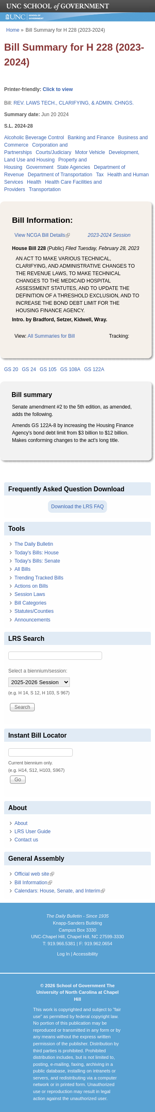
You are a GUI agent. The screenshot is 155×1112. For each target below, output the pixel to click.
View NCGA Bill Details (42, 235)
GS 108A (70, 369)
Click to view (58, 89)
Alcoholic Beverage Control (34, 137)
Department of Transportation (60, 175)
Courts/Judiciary (53, 152)
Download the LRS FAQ (77, 506)
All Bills (22, 569)
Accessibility (85, 953)
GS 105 (48, 369)
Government (39, 167)
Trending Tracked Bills (38, 578)
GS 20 (11, 369)
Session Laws (29, 594)
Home (12, 30)
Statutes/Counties (34, 611)
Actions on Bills (31, 586)
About (20, 823)
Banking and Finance (91, 137)
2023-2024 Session (109, 235)
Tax (100, 175)
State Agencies (73, 167)
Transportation (45, 189)
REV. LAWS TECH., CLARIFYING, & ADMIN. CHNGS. (74, 103)
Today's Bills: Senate (37, 561)
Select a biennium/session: (37, 671)
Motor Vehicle (90, 152)
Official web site (34, 874)
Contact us (26, 840)
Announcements (32, 620)
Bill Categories (30, 603)
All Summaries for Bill (51, 336)
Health (34, 182)
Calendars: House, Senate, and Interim (59, 891)
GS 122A (94, 369)
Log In (63, 953)
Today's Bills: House (36, 553)
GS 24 (29, 369)
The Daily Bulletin (33, 544)
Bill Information (33, 882)
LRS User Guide (32, 831)
